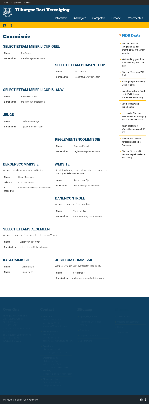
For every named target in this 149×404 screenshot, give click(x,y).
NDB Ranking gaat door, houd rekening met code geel (133, 62)
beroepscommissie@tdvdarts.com (34, 187)
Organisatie (16, 2)
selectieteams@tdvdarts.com (33, 247)
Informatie (61, 18)
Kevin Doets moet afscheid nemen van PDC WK (133, 129)
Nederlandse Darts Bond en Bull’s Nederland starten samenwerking (133, 94)
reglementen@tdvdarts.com (87, 151)
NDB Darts (131, 35)
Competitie (98, 18)
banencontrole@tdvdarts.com (87, 216)
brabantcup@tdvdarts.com (87, 76)
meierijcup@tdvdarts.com (33, 58)
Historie (116, 18)
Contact (27, 2)
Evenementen (135, 18)
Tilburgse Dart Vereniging (42, 9)
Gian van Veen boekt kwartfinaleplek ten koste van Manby (133, 154)
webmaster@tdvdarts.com (86, 185)
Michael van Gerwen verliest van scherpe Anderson (131, 141)
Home (5, 2)
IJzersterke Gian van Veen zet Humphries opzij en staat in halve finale (134, 116)
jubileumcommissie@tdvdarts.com (88, 278)
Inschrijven (79, 18)
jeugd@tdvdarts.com (33, 126)
